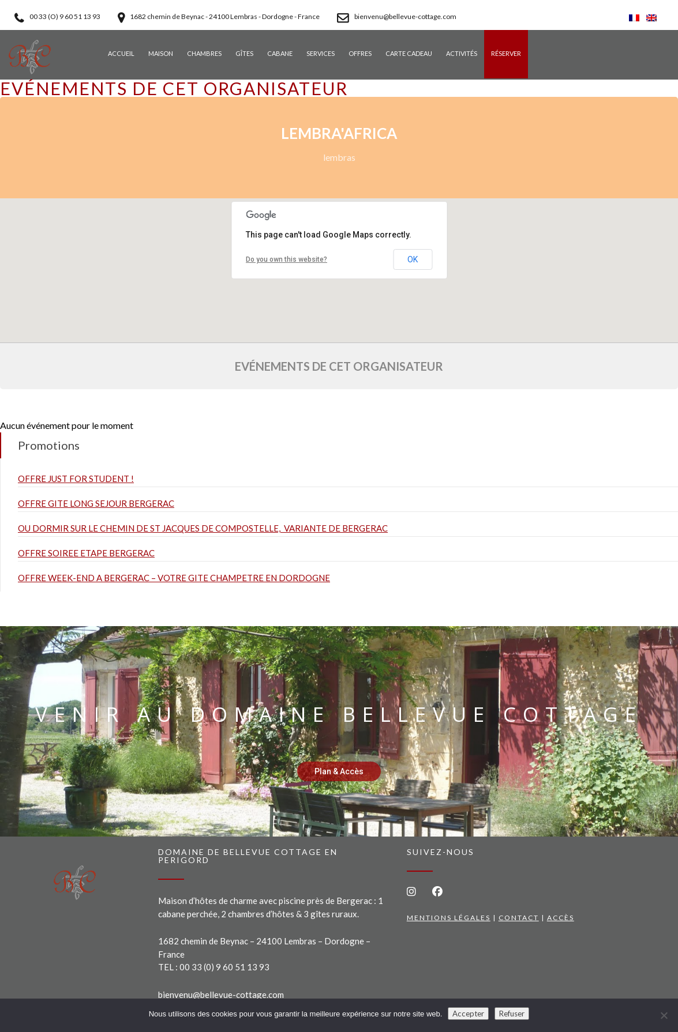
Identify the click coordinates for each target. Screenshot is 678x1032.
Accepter (468, 1013)
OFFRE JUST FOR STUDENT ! (76, 478)
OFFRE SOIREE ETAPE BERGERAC (86, 553)
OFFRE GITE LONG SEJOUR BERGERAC (96, 503)
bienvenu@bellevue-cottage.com (221, 994)
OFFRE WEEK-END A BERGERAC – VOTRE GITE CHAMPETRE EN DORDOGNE (174, 578)
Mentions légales (448, 917)
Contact (519, 917)
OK (412, 259)
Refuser (512, 1013)
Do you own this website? (286, 259)
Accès (560, 917)
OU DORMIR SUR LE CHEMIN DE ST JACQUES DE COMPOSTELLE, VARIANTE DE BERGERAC (203, 528)
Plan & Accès (339, 771)
